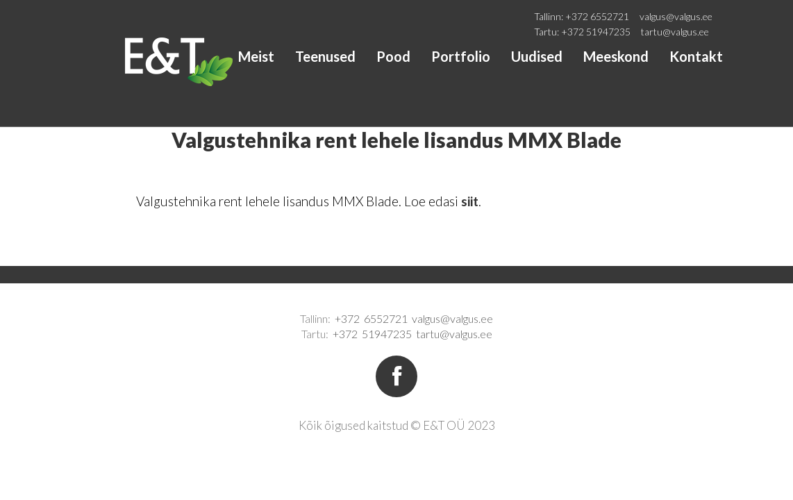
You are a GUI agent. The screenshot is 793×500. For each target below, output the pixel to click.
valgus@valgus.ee (676, 16)
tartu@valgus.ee (675, 32)
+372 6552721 (597, 16)
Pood (393, 56)
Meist (256, 56)
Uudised (536, 56)
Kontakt (696, 56)
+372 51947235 (596, 32)
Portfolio (460, 56)
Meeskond (616, 56)
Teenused (325, 56)
